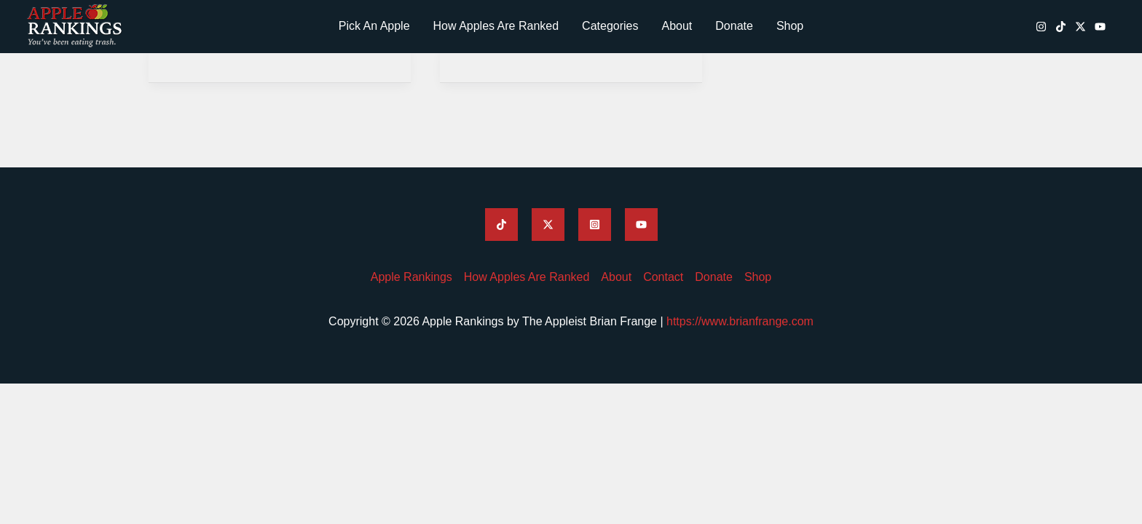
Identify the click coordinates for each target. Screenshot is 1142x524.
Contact (663, 277)
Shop (789, 26)
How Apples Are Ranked (496, 26)
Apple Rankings (411, 277)
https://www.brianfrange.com (740, 321)
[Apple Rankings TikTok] (1060, 26)
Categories (610, 26)
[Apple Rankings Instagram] (1041, 26)
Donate (734, 26)
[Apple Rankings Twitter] (548, 224)
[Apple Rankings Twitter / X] (1080, 26)
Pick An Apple (374, 26)
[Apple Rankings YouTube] (1100, 26)
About (676, 26)
